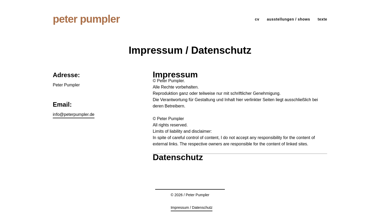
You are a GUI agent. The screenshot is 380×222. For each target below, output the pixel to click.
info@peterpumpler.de (73, 114)
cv (257, 19)
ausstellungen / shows (288, 19)
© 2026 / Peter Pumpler (190, 195)
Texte (322, 19)
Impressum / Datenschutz (192, 207)
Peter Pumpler (86, 19)
